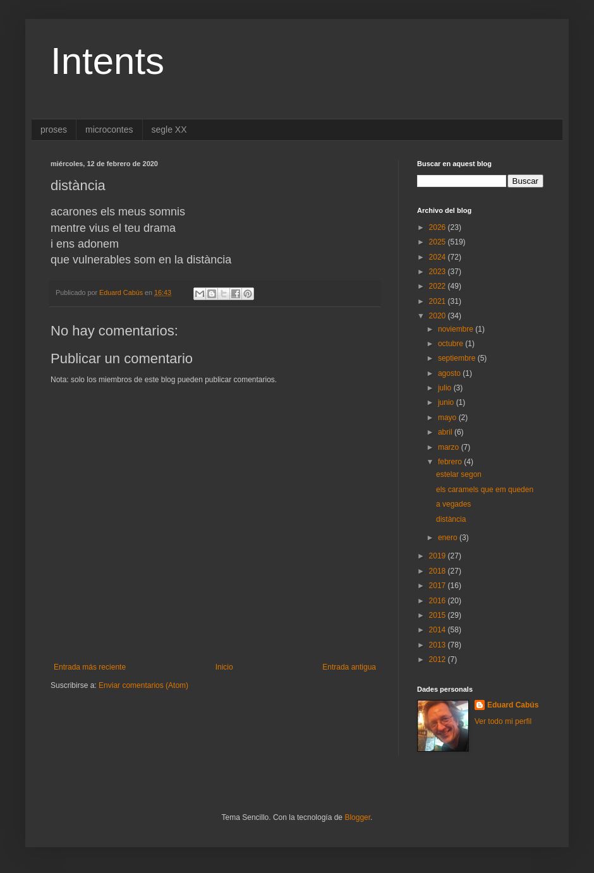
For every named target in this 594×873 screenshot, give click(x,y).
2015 (438, 615)
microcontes (109, 129)
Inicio (224, 667)
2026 (438, 227)
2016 (438, 600)
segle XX (169, 129)
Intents (107, 61)
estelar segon (459, 474)
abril (446, 432)
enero (448, 537)
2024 (438, 257)
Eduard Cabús (512, 705)
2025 (438, 242)
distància (451, 519)
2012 (438, 659)
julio (446, 387)
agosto (450, 373)
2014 (438, 629)
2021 (438, 301)
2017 (438, 585)
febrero (451, 461)
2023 (438, 271)
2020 (438, 315)
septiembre (458, 358)
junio (447, 402)
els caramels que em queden (484, 489)
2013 (438, 645)
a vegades (453, 504)
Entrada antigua (349, 667)
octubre (451, 343)
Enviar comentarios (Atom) (143, 685)
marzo (449, 447)
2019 (438, 555)
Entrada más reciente (90, 667)
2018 (438, 571)
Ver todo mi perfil (503, 721)
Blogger (357, 817)
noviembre (456, 329)
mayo (448, 417)
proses (53, 129)
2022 (438, 286)
